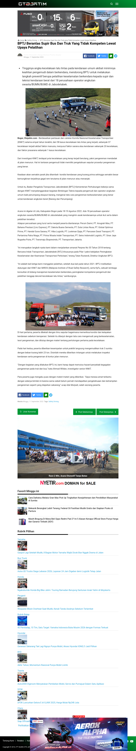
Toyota (21, 670)
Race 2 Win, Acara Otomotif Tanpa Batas (68, 476)
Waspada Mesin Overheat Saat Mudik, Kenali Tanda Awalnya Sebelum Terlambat (55, 609)
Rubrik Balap (23, 614)
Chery (20, 708)
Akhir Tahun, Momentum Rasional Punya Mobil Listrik (43, 665)
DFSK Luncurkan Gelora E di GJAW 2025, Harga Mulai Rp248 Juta (48, 702)
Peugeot (21, 595)
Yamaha (21, 539)
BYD (20, 652)
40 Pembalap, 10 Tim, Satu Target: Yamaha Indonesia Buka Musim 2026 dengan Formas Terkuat (63, 627)
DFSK (20, 689)
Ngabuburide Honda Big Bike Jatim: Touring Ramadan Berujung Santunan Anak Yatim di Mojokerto (64, 590)
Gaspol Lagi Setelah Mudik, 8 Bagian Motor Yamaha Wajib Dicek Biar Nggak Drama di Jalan (60, 552)
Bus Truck (22, 558)
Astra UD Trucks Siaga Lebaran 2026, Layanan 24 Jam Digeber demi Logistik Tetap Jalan (59, 571)
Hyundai (21, 633)
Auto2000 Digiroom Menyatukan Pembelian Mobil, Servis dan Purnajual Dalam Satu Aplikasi (61, 684)
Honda (21, 577)
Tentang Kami (8, 741)
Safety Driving (54, 401)
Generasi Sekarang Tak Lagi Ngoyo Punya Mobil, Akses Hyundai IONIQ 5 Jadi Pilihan (57, 646)
